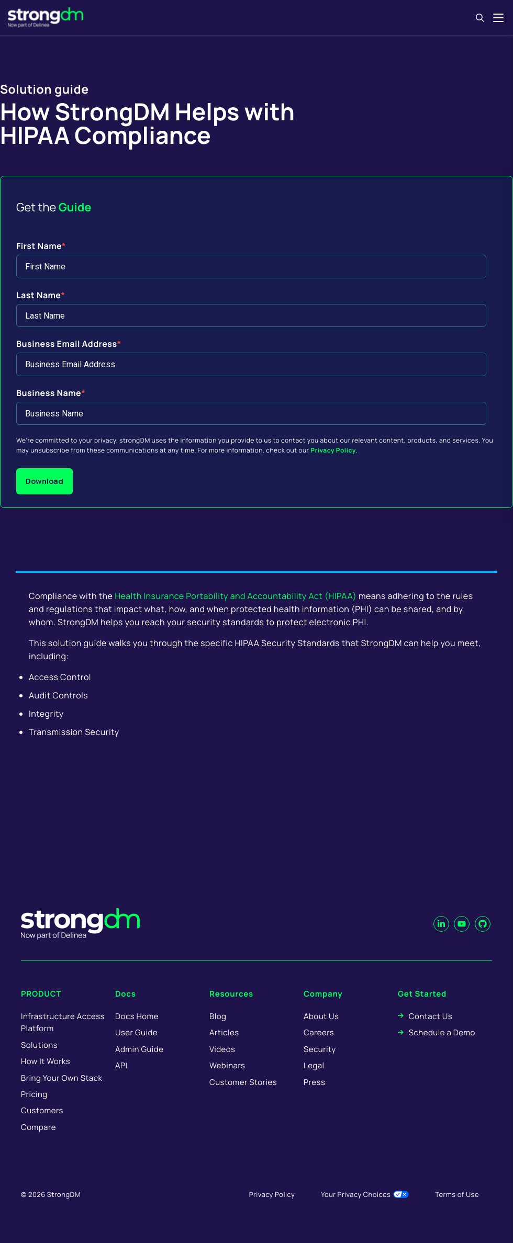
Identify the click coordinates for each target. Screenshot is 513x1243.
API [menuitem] (121, 1065)
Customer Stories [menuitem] (243, 1082)
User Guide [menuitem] (136, 1032)
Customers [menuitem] (42, 1110)
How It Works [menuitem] (45, 1061)
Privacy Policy (333, 450)
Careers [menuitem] (319, 1032)
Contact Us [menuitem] (430, 1016)
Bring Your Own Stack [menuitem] (61, 1077)
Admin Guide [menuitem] (139, 1049)
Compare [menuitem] (38, 1127)
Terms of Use (457, 1194)
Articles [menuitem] (224, 1032)
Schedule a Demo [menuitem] (442, 1032)
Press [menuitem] (314, 1082)
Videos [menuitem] (222, 1049)
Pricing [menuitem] (34, 1094)
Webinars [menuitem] (227, 1065)
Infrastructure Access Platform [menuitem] (63, 1022)
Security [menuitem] (320, 1049)
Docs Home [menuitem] (137, 1016)
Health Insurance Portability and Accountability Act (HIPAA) (235, 596)
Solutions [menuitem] (39, 1044)
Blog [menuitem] (217, 1016)
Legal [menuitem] (314, 1065)
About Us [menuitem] (321, 1016)
